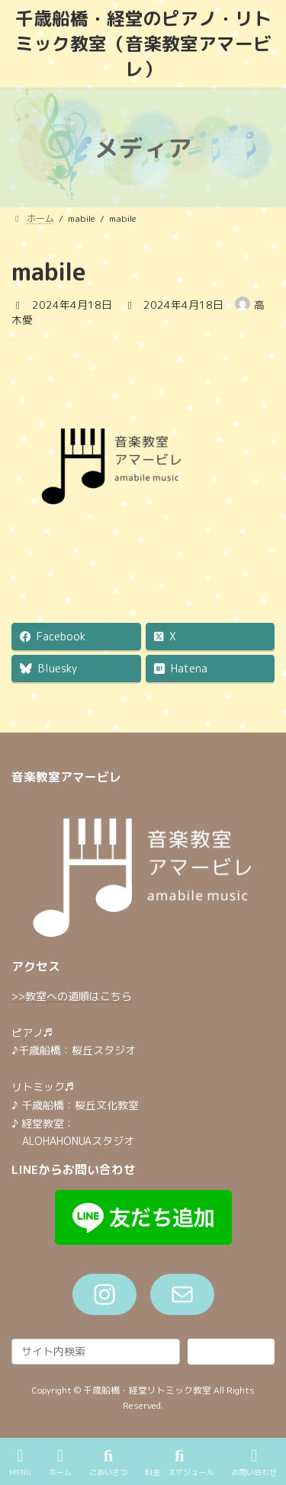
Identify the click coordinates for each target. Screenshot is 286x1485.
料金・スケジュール (179, 1462)
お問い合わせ (254, 1462)
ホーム (60, 1462)
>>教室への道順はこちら (71, 996)
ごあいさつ (108, 1462)
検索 (231, 1351)
